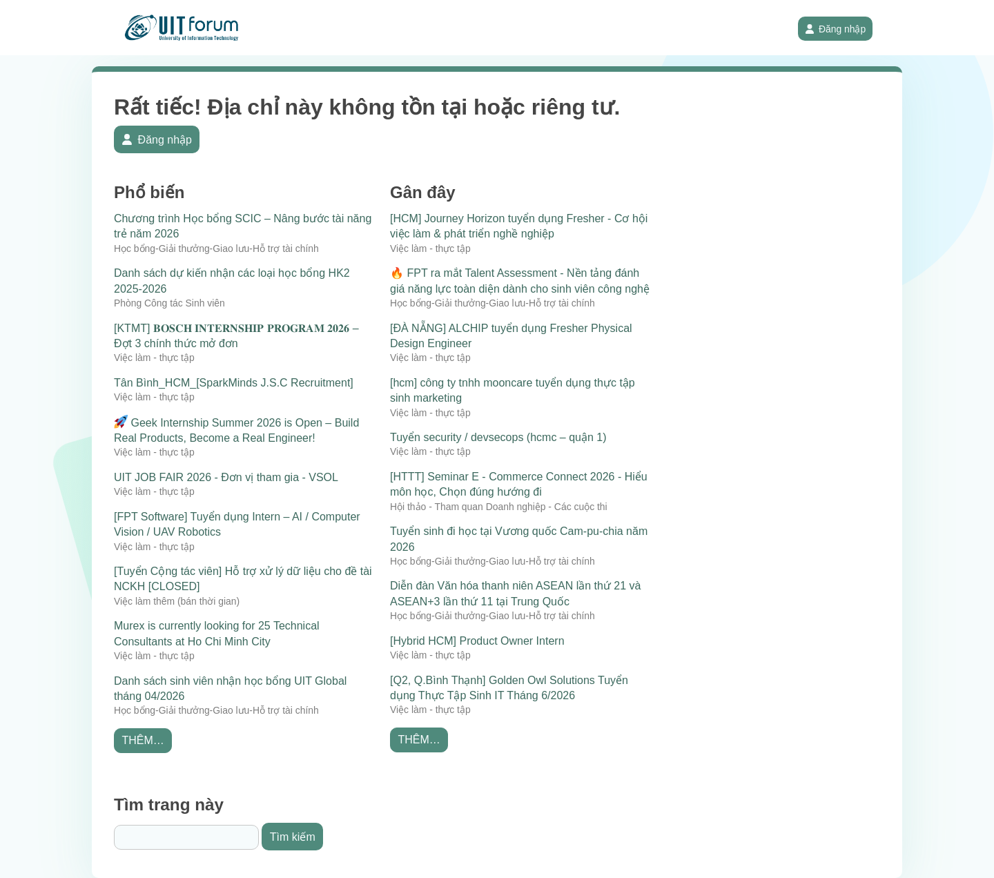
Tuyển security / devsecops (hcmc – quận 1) (498, 437)
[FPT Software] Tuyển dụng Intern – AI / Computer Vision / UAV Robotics (237, 524)
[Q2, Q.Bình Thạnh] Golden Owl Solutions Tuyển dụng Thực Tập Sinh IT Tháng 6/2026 (509, 687)
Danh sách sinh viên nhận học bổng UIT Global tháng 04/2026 (230, 688)
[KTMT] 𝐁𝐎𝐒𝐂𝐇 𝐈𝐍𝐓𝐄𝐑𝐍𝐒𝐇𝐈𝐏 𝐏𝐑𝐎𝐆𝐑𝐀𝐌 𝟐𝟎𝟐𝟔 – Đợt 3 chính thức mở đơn (236, 335)
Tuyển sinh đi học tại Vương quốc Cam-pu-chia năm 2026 (518, 538)
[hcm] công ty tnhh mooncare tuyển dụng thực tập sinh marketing (512, 390)
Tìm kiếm (292, 837)
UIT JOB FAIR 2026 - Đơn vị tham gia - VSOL (226, 477)
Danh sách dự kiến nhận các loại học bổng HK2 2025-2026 (232, 280)
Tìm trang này (169, 804)
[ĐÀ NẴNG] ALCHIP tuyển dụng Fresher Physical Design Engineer (511, 335)
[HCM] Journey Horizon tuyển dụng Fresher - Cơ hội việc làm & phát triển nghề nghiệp (518, 226)
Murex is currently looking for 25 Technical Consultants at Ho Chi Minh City (217, 633)
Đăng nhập (835, 29)
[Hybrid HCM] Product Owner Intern (477, 641)
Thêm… (142, 740)
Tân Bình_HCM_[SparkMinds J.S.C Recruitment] (233, 383)
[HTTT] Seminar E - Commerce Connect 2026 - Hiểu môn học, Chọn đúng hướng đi (518, 484)
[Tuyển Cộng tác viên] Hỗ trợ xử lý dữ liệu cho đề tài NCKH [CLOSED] (243, 578)
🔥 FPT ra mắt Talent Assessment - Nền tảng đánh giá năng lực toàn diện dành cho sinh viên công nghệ (520, 280)
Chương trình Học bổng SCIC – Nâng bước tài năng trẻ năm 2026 (242, 226)
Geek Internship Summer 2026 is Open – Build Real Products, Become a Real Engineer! (236, 429)
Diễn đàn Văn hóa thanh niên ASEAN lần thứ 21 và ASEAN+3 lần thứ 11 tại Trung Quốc (515, 593)
